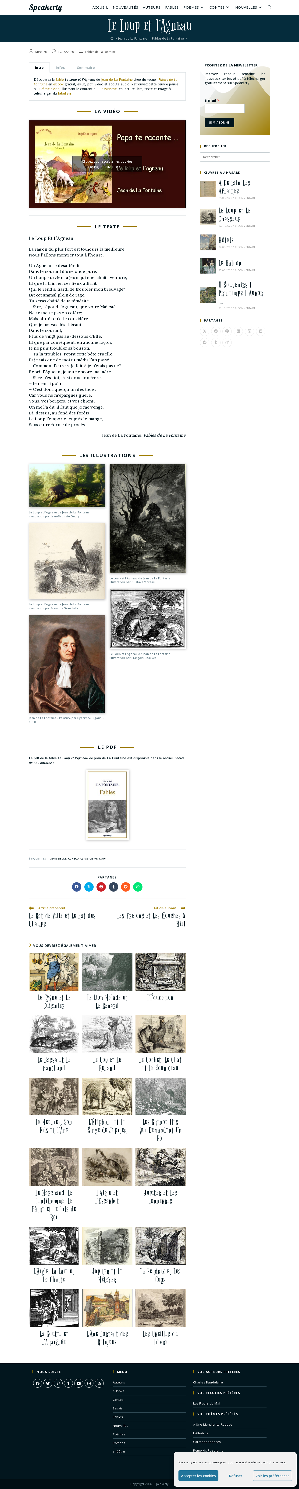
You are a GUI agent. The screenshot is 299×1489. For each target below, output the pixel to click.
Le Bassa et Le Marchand (54, 1064)
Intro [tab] (39, 67)
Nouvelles (120, 1425)
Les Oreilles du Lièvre (160, 1338)
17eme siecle (57, 858)
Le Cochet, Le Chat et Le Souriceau (160, 1064)
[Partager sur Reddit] (125, 887)
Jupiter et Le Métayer (107, 1275)
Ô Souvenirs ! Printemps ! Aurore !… (242, 293)
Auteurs (119, 1382)
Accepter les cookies (198, 1475)
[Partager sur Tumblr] (113, 887)
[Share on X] (89, 887)
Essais (118, 1408)
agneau (73, 858)
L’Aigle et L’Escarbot (107, 1197)
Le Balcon (230, 263)
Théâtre (119, 1451)
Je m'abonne (219, 122)
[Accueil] (111, 38)
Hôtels (226, 240)
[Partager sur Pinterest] (101, 887)
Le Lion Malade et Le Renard (107, 1002)
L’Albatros (200, 1433)
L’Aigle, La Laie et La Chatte (54, 1275)
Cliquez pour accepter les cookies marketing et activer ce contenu (107, 164)
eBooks (119, 1391)
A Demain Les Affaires (234, 187)
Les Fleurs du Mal (206, 1403)
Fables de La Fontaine (100, 52)
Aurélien (41, 52)
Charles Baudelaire (208, 1382)
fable (60, 79)
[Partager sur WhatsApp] (137, 887)
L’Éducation (160, 998)
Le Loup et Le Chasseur (235, 215)
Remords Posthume (208, 1450)
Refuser (235, 1475)
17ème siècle (49, 89)
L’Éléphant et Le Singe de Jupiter (107, 1126)
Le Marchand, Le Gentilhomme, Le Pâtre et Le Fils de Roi (54, 1205)
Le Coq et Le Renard (107, 1064)
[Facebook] (37, 1383)
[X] (47, 1383)
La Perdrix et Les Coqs (160, 1275)
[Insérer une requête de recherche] (235, 157)
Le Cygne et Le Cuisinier (54, 1002)
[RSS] (99, 1383)
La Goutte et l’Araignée (54, 1338)
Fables (118, 1417)
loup (103, 858)
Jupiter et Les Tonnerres (160, 1197)
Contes (118, 1400)
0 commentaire (245, 198)
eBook (58, 84)
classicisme (89, 858)
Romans (119, 1443)
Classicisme (108, 89)
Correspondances (207, 1442)
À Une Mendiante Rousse (212, 1424)
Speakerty (46, 7)
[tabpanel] (107, 86)
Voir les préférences (272, 1475)
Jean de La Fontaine (117, 79)
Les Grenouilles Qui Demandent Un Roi (160, 1130)
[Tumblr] (68, 1383)
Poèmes (119, 1434)
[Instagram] (89, 1383)
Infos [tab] (60, 67)
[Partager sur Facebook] (76, 887)
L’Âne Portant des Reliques (107, 1338)
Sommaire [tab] (86, 67)
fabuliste (65, 93)
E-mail (212, 100)
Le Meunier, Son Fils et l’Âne (54, 1126)
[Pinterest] (58, 1383)
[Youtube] (78, 1383)
